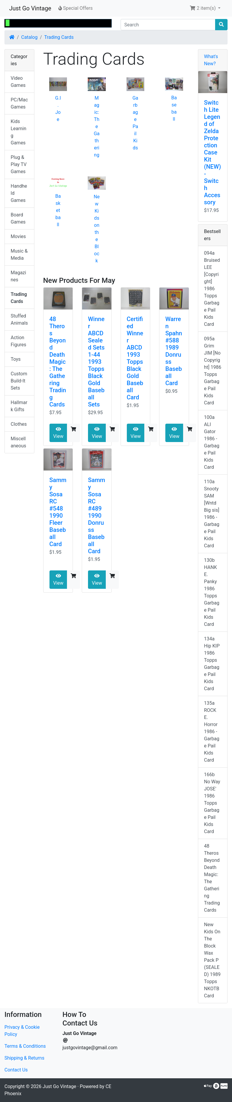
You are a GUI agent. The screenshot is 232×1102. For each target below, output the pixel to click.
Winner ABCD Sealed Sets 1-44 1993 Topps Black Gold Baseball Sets (96, 361)
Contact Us (16, 1070)
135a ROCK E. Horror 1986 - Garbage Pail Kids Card (212, 731)
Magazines (18, 276)
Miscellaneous (18, 442)
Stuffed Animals (19, 319)
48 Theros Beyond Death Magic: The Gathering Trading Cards (57, 361)
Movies (18, 236)
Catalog (29, 37)
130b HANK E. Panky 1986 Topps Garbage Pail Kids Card (212, 592)
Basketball (58, 210)
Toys (16, 359)
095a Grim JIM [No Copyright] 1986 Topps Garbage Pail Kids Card (212, 371)
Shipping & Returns (24, 1058)
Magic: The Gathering (97, 126)
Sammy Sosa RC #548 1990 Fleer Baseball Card (58, 512)
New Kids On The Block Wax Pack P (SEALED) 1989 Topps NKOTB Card (212, 960)
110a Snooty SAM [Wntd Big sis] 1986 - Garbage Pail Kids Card (212, 513)
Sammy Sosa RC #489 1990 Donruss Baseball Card (96, 515)
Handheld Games (19, 193)
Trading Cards (58, 37)
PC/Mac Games (19, 103)
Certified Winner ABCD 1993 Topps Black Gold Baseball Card (135, 358)
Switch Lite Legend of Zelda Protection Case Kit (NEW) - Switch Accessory (212, 152)
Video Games (18, 81)
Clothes (19, 424)
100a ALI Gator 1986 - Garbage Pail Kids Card (212, 442)
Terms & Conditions (25, 1046)
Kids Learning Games (18, 132)
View (58, 433)
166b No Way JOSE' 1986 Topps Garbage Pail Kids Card (212, 803)
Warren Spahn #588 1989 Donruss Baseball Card (173, 351)
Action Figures (18, 341)
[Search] (168, 24)
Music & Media (19, 254)
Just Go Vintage (30, 8)
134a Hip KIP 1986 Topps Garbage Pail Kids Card (212, 663)
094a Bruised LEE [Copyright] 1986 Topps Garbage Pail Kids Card (212, 288)
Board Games (18, 218)
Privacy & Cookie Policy (22, 1030)
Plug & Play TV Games (19, 164)
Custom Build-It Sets (19, 381)
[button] (205, 8)
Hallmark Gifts (19, 406)
